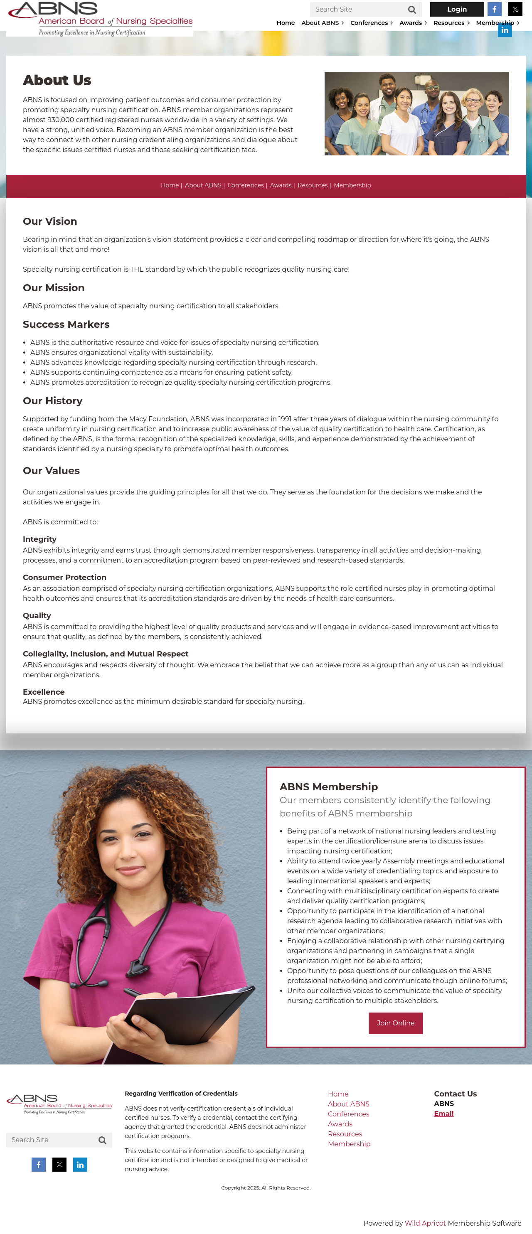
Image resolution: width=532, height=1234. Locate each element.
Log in (457, 9)
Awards (281, 185)
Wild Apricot (425, 1223)
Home (170, 185)
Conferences (246, 185)
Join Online (396, 1023)
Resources (313, 185)
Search (412, 9)
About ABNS (203, 185)
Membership (352, 185)
